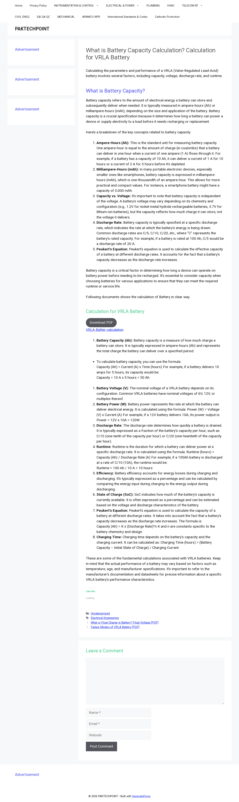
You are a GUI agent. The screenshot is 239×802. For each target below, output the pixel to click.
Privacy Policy (38, 5)
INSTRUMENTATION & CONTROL (78, 5)
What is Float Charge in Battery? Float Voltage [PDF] (124, 622)
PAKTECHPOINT (32, 29)
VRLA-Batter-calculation (104, 330)
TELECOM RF (194, 5)
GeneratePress (141, 796)
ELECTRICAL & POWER (124, 5)
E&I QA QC (43, 16)
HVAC (171, 5)
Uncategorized (100, 613)
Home (18, 5)
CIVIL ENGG (22, 16)
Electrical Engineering (105, 618)
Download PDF (101, 322)
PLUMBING (153, 5)
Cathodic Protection (167, 16)
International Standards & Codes (128, 16)
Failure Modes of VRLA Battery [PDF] (115, 627)
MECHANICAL (66, 16)
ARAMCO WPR (91, 16)
